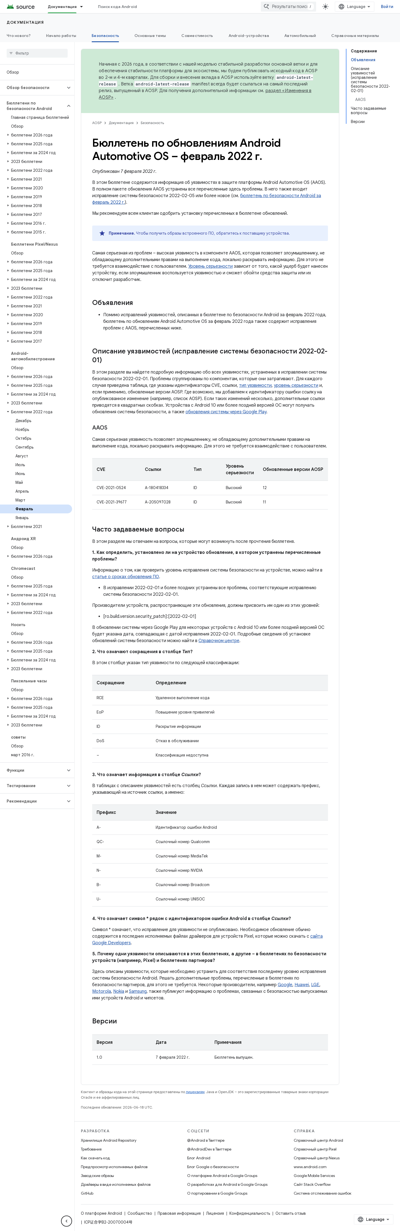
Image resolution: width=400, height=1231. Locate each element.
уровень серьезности (296, 385)
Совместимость (197, 35)
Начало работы (61, 35)
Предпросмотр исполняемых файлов (114, 1166)
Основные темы (150, 35)
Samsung (138, 991)
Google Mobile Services (314, 1175)
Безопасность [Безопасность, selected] (105, 35)
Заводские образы (97, 1175)
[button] (32, 87)
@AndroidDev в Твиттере (209, 1149)
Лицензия (215, 1213)
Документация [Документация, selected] (62, 6)
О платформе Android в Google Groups (222, 1175)
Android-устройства (249, 35)
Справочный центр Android (318, 1140)
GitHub (87, 1193)
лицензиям (195, 1092)
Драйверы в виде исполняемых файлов (115, 1184)
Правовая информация (179, 1213)
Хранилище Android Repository (108, 1140)
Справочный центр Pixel (315, 1149)
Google (285, 985)
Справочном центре (218, 640)
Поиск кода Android (117, 6)
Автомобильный (300, 35)
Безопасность (152, 122)
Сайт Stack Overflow (312, 1184)
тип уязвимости (255, 385)
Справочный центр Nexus (317, 1157)
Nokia (118, 991)
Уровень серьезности (210, 266)
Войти (387, 6)
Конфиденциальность (249, 1213)
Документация (25, 22)
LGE (315, 985)
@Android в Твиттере (205, 1140)
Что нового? (19, 35)
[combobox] (288, 7)
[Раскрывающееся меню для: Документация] (83, 6)
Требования (91, 1149)
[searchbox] (37, 53)
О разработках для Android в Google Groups (227, 1184)
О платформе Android (101, 1213)
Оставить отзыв (291, 1213)
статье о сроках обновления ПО (125, 577)
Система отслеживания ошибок (322, 1193)
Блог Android (198, 1157)
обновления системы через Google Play (226, 412)
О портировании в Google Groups (217, 1193)
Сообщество (140, 1213)
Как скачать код (95, 1157)
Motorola (101, 991)
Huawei (302, 985)
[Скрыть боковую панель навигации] (66, 1221)
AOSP (97, 122)
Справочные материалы (355, 35)
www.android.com (310, 1166)
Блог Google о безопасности (213, 1166)
